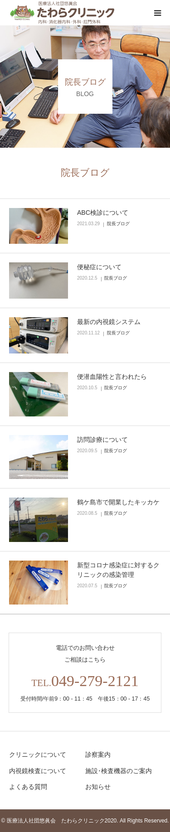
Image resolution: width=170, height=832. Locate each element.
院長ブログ (118, 223)
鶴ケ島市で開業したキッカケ (118, 502)
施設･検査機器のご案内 (118, 770)
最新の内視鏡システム (109, 321)
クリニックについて (37, 754)
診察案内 (98, 754)
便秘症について (99, 267)
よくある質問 (28, 786)
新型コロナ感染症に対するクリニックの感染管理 (118, 569)
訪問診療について (102, 439)
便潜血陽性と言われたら (112, 376)
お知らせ (98, 786)
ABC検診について (102, 212)
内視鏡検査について (37, 770)
